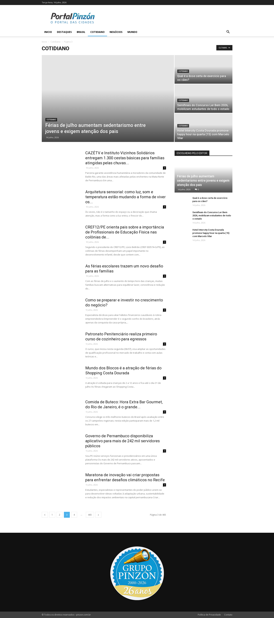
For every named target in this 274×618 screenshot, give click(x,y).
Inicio (48, 32)
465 (90, 514)
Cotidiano (97, 32)
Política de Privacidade (209, 614)
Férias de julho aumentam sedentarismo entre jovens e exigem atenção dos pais (203, 180)
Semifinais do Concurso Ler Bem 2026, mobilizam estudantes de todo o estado (211, 215)
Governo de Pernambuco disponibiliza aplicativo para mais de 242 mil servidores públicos (122, 441)
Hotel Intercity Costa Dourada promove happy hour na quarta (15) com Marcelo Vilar (210, 233)
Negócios (116, 32)
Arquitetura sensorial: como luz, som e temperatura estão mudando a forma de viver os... (125, 197)
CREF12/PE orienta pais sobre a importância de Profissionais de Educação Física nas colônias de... (124, 232)
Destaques (64, 32)
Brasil (81, 32)
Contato (228, 614)
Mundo (132, 32)
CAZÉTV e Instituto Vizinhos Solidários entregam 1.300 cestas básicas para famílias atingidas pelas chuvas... (124, 158)
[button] (228, 32)
